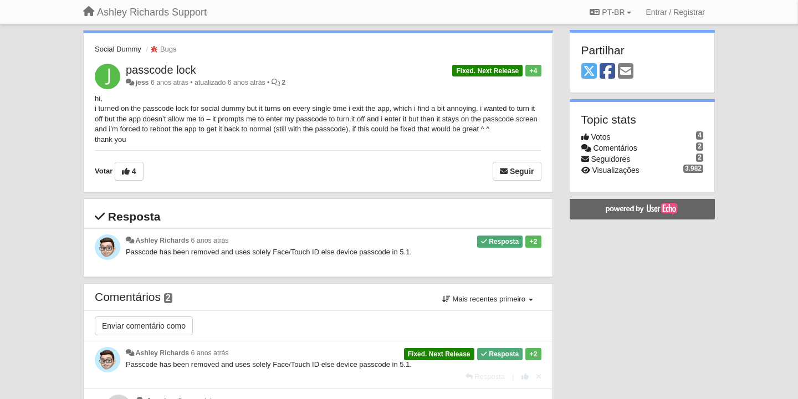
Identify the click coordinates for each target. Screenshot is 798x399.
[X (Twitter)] (589, 71)
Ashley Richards (162, 240)
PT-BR (610, 12)
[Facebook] (607, 71)
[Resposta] (485, 376)
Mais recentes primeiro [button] (487, 299)
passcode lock (161, 70)
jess (142, 82)
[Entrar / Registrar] (675, 12)
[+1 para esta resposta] (525, 376)
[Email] (625, 71)
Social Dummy (118, 49)
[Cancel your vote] (538, 376)
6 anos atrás (210, 240)
